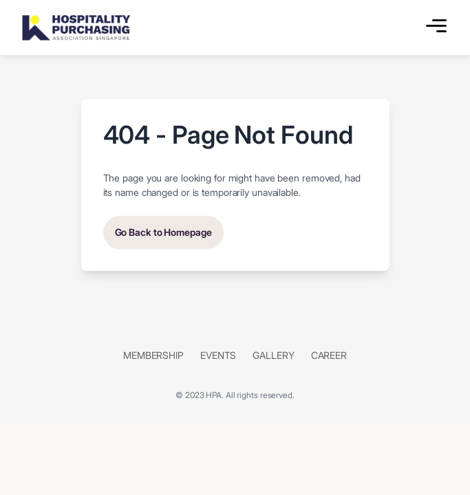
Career (329, 355)
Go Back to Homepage (163, 232)
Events (218, 355)
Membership (153, 355)
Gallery (273, 355)
